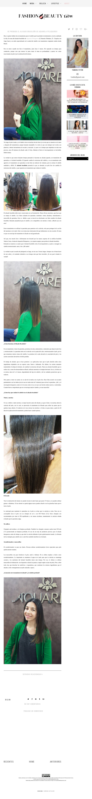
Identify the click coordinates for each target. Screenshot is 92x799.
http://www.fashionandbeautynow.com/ (51, 779)
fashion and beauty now (33, 777)
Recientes (9, 761)
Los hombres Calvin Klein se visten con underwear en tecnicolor (77, 116)
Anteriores (55, 761)
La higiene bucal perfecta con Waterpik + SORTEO (77, 132)
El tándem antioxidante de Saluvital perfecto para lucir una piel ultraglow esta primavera (77, 101)
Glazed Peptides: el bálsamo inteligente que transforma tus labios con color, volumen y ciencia (77, 146)
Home (31, 761)
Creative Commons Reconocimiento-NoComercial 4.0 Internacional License (59, 777)
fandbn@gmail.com (77, 77)
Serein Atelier (49, 791)
